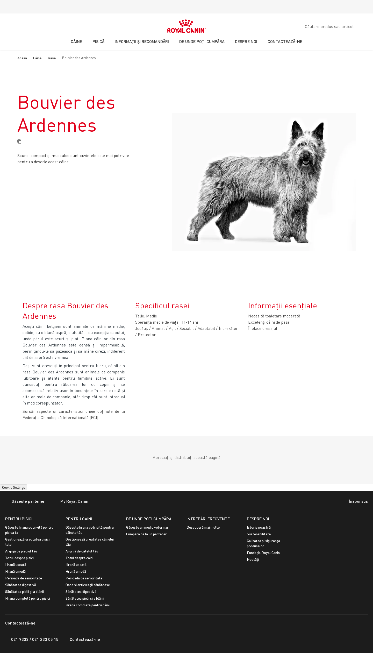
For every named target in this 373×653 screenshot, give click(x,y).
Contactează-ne (82, 639)
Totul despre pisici (19, 558)
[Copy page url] (19, 141)
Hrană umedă (15, 571)
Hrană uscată (15, 564)
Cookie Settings (13, 487)
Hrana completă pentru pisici (27, 598)
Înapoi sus (354, 502)
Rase (52, 58)
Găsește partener (25, 501)
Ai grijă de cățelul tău (82, 551)
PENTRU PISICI (18, 518)
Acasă (22, 58)
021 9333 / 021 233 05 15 (32, 639)
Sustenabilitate (259, 534)
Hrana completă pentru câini (88, 605)
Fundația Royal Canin (263, 552)
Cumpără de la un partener (146, 534)
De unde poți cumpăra (148, 518)
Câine (37, 58)
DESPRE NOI (258, 518)
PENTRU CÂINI (79, 518)
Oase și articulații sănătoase (88, 585)
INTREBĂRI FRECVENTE (208, 518)
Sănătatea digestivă (20, 585)
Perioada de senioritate (23, 578)
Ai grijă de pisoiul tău (21, 551)
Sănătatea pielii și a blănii (24, 591)
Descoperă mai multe (203, 527)
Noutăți (253, 559)
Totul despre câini (79, 558)
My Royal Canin (71, 501)
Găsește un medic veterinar (147, 527)
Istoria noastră (259, 527)
